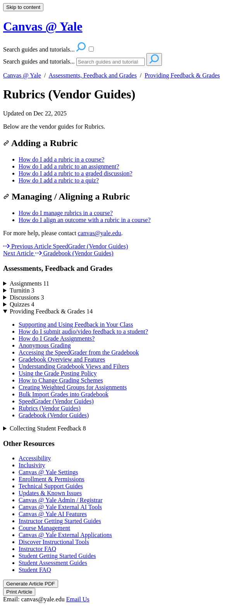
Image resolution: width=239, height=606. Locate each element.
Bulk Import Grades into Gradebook (63, 394)
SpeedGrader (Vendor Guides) (56, 401)
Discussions (27, 297)
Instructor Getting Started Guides (60, 521)
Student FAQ (35, 569)
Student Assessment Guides (53, 563)
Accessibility (35, 458)
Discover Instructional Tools (54, 542)
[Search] (110, 62)
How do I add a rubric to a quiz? (59, 180)
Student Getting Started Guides (57, 556)
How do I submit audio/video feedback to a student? (83, 331)
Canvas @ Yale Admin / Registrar (61, 500)
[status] (119, 126)
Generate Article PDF (30, 584)
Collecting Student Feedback (48, 428)
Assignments (29, 283)
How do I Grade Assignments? (57, 338)
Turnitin (22, 290)
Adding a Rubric (40, 143)
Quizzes (22, 304)
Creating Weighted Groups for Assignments (73, 387)
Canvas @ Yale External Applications (65, 535)
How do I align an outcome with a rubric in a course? (85, 220)
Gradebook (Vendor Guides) (54, 415)
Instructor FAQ (37, 549)
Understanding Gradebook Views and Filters (74, 366)
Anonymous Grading (45, 345)
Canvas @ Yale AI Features (53, 514)
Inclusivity (32, 465)
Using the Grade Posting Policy (58, 373)
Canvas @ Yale (22, 75)
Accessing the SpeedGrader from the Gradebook (79, 352)
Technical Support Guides (51, 486)
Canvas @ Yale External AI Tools (60, 507)
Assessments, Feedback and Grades (92, 75)
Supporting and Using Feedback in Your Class (76, 324)
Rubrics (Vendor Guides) (69, 94)
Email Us (77, 599)
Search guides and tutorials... (39, 61)
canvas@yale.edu (99, 233)
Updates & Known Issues (50, 493)
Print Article (19, 592)
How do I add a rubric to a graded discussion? (75, 173)
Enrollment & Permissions (51, 479)
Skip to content (23, 7)
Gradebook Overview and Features (62, 359)
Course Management (44, 528)
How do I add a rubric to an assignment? (69, 166)
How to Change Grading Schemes (61, 380)
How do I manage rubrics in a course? (66, 213)
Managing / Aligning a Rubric (66, 196)
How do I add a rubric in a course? (61, 159)
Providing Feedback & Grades (182, 75)
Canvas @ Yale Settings (48, 472)
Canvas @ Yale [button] (43, 26)
